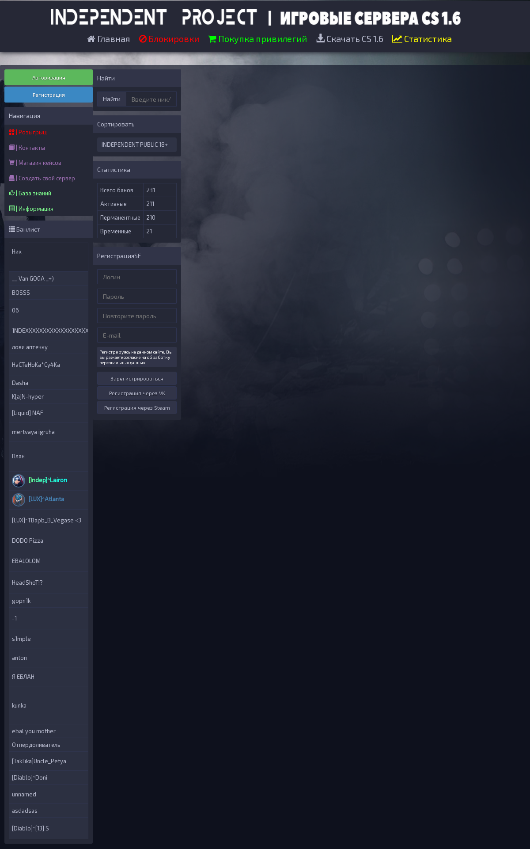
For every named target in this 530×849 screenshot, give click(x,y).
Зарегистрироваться (136, 378)
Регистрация (49, 94)
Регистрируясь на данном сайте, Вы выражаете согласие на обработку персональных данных (136, 357)
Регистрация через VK (137, 393)
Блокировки (169, 38)
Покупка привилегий (257, 38)
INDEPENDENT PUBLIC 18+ (135, 144)
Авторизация (48, 77)
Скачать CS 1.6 (349, 38)
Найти (112, 99)
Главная (108, 38)
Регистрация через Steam (137, 407)
